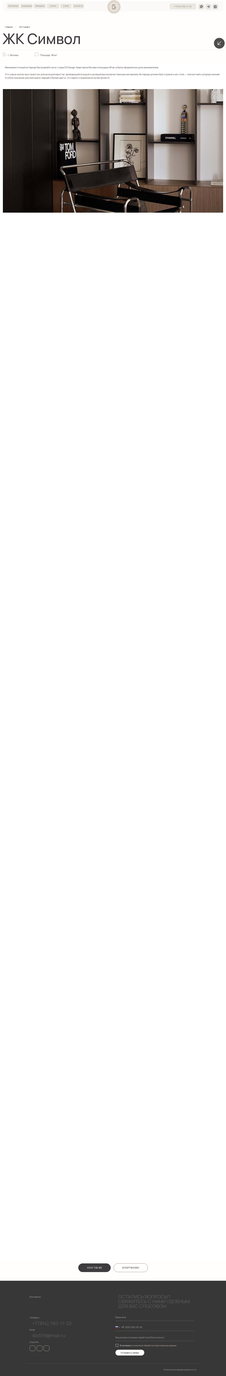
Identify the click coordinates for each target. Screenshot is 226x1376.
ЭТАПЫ (66, 6)
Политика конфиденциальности (180, 1369)
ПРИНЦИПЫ (39, 6)
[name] (154, 1317)
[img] (201, 6)
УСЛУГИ (53, 6)
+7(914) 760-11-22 (183, 6)
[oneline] (154, 1337)
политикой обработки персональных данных (154, 1345)
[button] (94, 1267)
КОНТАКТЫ (78, 6)
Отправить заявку (130, 1352)
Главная (9, 27)
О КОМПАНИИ (26, 6)
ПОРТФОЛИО (13, 6)
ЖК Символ (24, 27)
